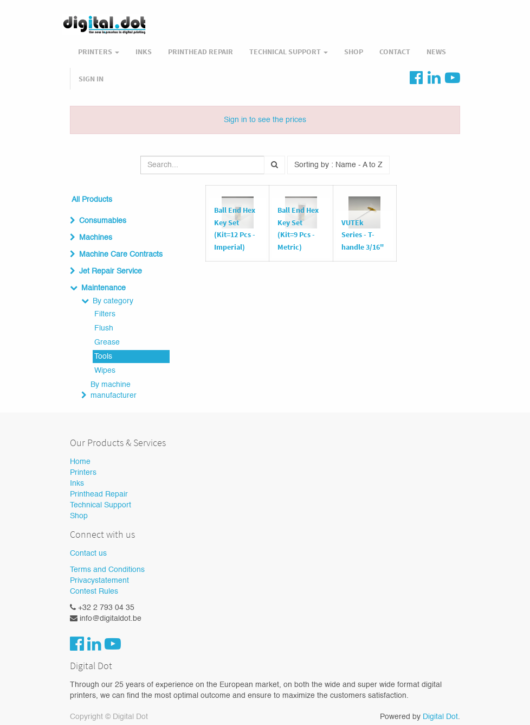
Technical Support (100, 505)
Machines (95, 237)
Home (80, 462)
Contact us (88, 553)
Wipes (104, 370)
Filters (104, 314)
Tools (103, 356)
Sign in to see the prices (265, 120)
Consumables (102, 221)
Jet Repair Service (110, 271)
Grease (107, 342)
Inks (77, 483)
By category (113, 301)
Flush (103, 328)
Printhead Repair (99, 494)
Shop (79, 516)
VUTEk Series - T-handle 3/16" (362, 235)
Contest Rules (94, 591)
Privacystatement (99, 580)
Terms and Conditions (107, 570)
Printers (83, 472)
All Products (92, 199)
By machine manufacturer (114, 390)
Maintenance (103, 288)
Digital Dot (440, 717)
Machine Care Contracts (121, 254)
